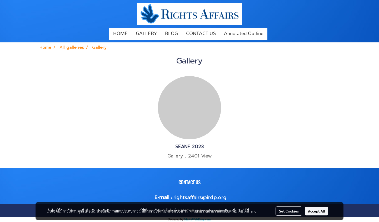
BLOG (171, 33)
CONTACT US (201, 33)
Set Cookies (289, 211)
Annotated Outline (243, 33)
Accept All (316, 211)
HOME (120, 33)
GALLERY (146, 33)
